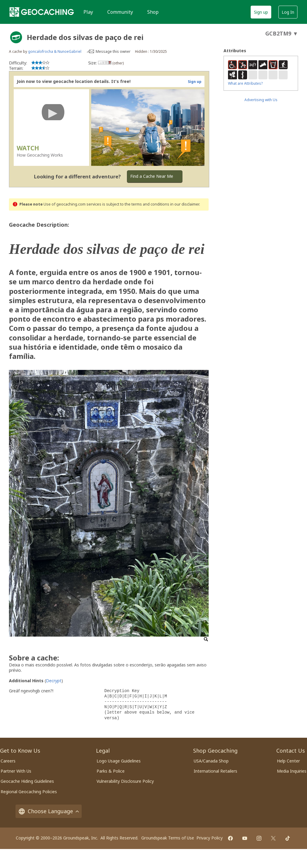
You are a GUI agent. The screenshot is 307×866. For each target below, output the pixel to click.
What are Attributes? (245, 83)
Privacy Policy (209, 838)
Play (88, 12)
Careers (8, 761)
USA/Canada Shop (211, 761)
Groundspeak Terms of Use (167, 838)
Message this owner (113, 51)
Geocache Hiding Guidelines (27, 781)
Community (120, 12)
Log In (288, 12)
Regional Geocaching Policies (29, 791)
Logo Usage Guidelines (119, 761)
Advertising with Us (260, 99)
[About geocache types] (16, 37)
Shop (153, 12)
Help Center (288, 761)
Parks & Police (111, 771)
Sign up (261, 12)
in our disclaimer (184, 204)
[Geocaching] (42, 12)
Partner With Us (16, 771)
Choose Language (48, 811)
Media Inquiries (291, 771)
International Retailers (215, 771)
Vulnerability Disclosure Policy (125, 781)
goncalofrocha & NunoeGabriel (54, 51)
